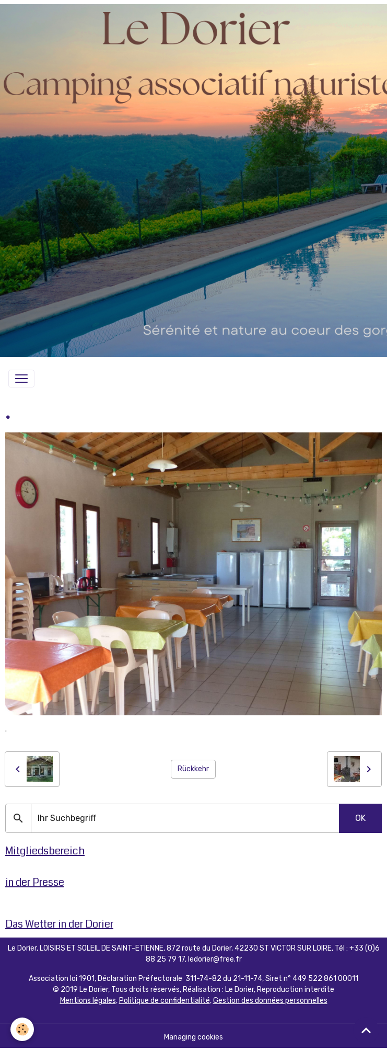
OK (360, 818)
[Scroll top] (366, 1030)
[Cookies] (22, 1029)
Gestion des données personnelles (270, 1000)
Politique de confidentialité (164, 1000)
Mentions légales (88, 1000)
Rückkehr (193, 768)
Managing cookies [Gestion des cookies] (193, 1037)
